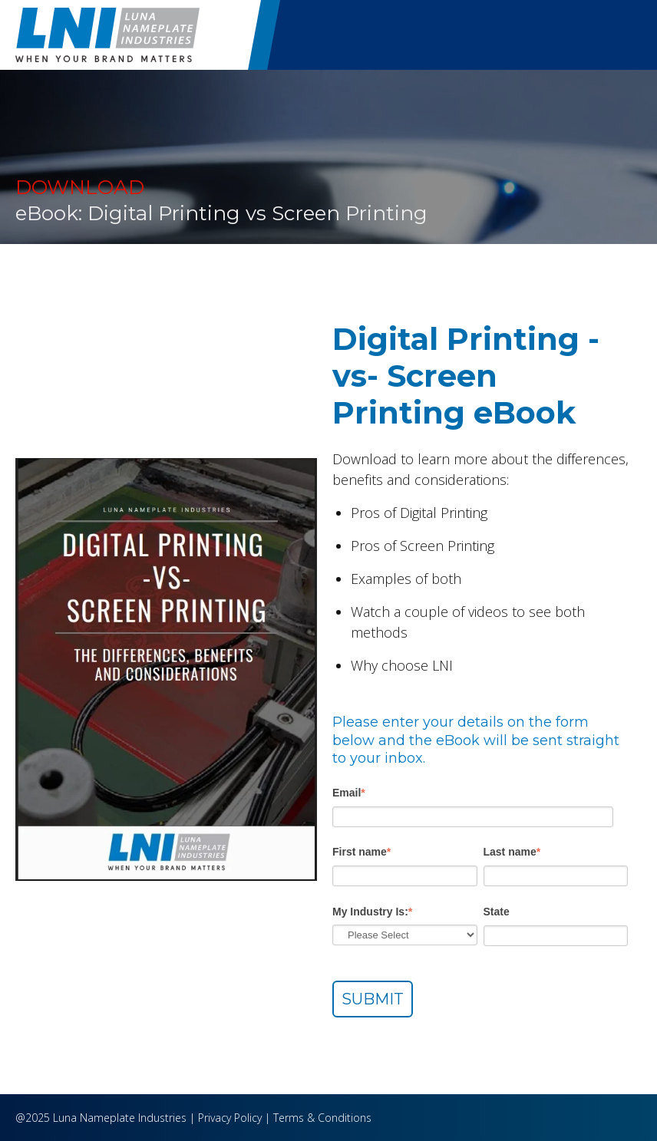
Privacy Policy (230, 1117)
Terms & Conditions (322, 1117)
